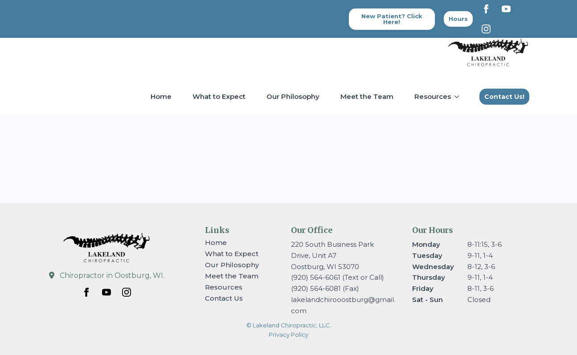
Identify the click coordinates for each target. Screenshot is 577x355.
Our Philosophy (292, 96)
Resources (432, 96)
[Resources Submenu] (458, 96)
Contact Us (224, 298)
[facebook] (486, 8)
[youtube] (506, 8)
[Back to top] (458, 19)
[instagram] (486, 28)
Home (161, 96)
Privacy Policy (288, 334)
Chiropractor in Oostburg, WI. (112, 275)
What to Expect (219, 96)
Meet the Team (366, 96)
